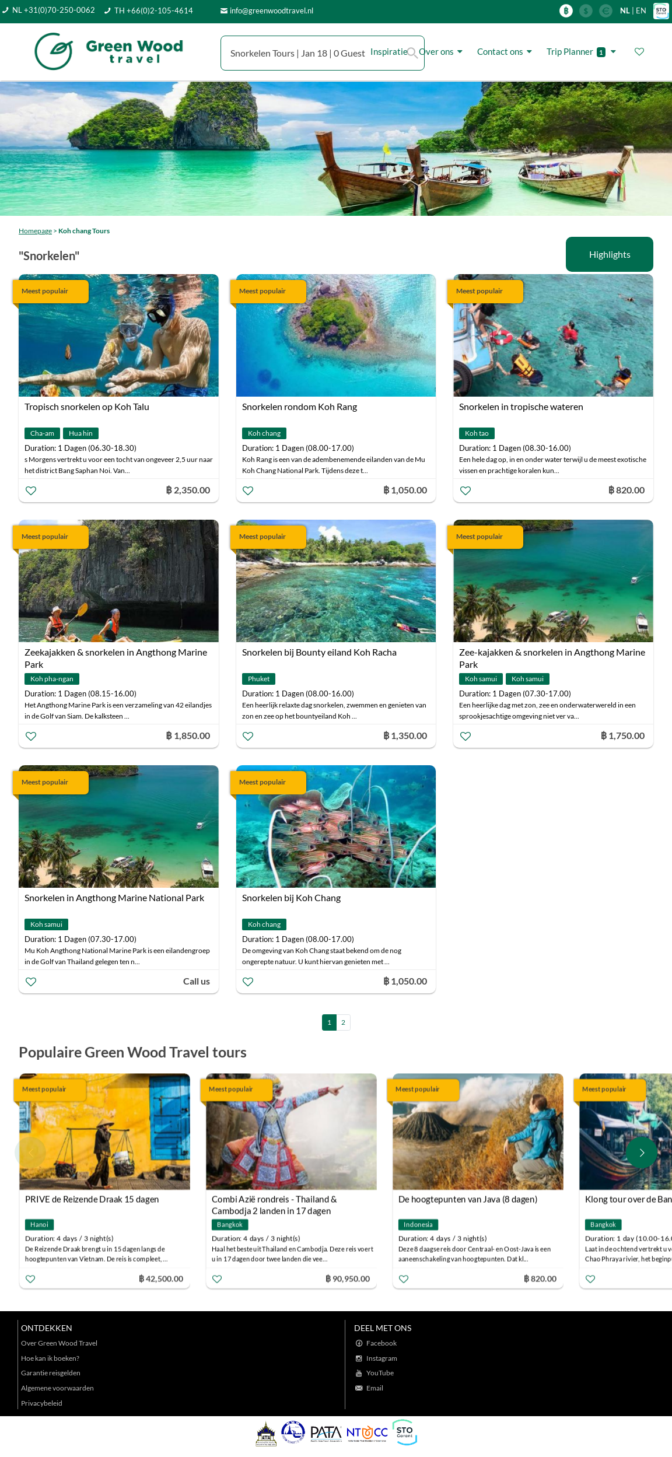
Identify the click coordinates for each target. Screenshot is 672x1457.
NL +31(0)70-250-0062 (53, 10)
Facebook (381, 1343)
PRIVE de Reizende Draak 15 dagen (92, 1198)
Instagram (381, 1358)
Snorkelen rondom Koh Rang (299, 406)
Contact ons (506, 51)
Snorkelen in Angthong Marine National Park (114, 897)
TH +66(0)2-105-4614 (153, 10)
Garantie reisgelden (50, 1372)
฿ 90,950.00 (348, 1278)
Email (374, 1388)
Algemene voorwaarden (57, 1388)
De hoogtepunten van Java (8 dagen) (467, 1198)
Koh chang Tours (84, 230)
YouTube (380, 1372)
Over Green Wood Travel (59, 1343)
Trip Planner (583, 51)
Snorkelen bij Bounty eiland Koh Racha (319, 651)
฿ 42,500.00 (161, 1278)
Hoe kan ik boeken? (50, 1358)
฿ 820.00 (539, 1278)
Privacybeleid (41, 1403)
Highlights (610, 254)
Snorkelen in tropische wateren (521, 406)
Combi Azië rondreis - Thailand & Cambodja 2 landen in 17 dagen (274, 1200)
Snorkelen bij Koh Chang (291, 897)
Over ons (442, 51)
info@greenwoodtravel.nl (271, 10)
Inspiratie (389, 51)
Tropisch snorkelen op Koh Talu (86, 406)
